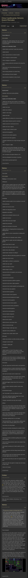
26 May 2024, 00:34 (5, 477)
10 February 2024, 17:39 (6, 170)
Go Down (3, 26)
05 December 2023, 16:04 (6, 32)
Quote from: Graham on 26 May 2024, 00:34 (13, 510)
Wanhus (4, 30)
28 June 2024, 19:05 (5, 507)
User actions (23, 26)
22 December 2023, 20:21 (6, 87)
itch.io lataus (5, 38)
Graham (4, 475)
